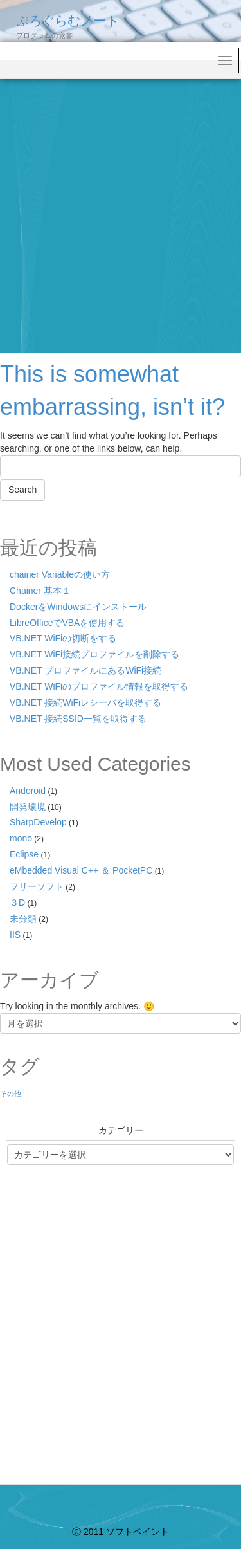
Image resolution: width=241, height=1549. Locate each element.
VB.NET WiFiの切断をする (63, 638)
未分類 (23, 918)
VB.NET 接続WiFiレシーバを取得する (85, 702)
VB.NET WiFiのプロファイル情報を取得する (99, 686)
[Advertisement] (120, 206)
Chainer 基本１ (40, 590)
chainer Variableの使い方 (60, 574)
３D (17, 902)
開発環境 (28, 807)
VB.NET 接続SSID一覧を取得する (78, 718)
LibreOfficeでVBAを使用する (67, 623)
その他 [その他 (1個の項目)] (10, 1093)
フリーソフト (37, 886)
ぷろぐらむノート (67, 21)
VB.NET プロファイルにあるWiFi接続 (85, 670)
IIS (15, 935)
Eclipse (24, 854)
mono (21, 838)
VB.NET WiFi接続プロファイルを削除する (94, 654)
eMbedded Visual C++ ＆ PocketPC (81, 870)
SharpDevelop (38, 822)
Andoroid (28, 790)
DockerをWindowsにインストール (78, 606)
